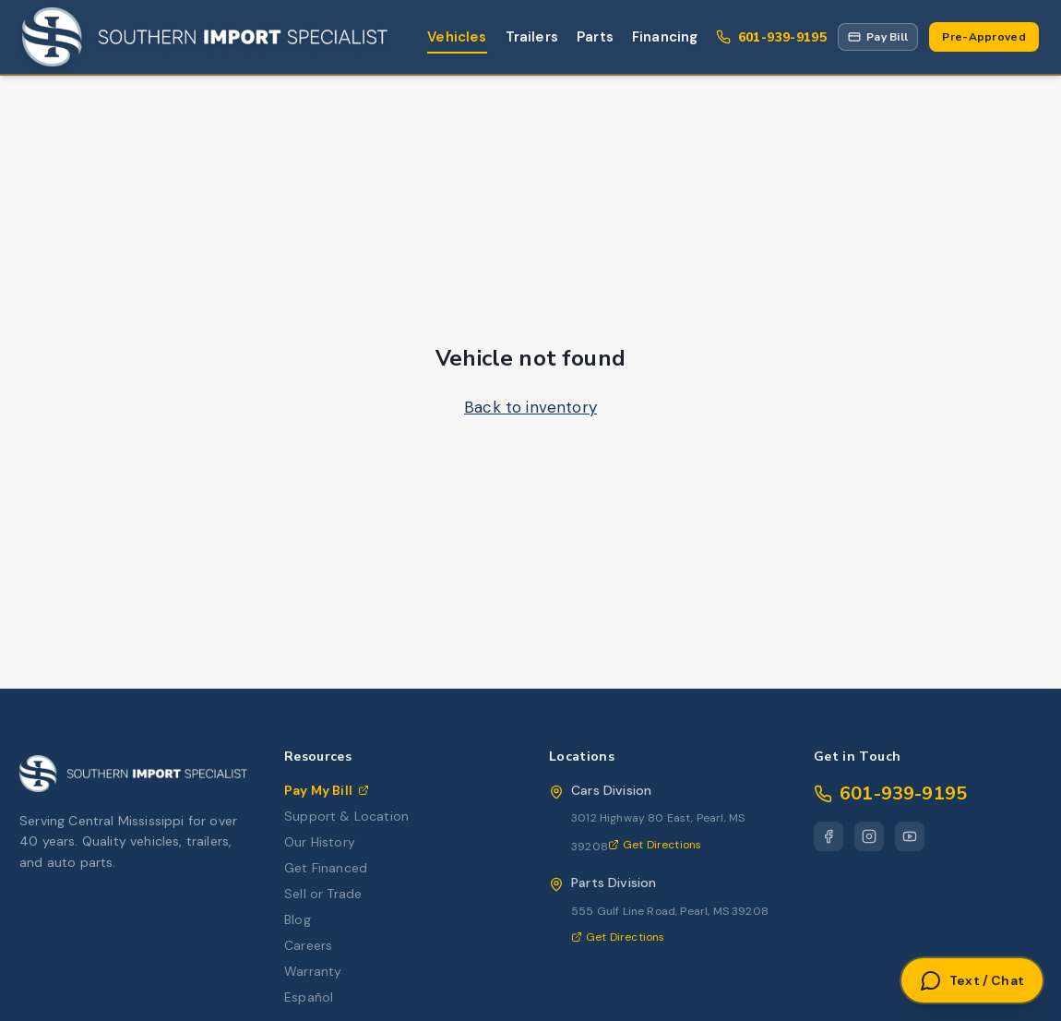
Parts (595, 37)
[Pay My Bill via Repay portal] (878, 37)
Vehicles (456, 37)
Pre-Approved (984, 37)
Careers (308, 945)
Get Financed (325, 867)
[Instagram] (869, 836)
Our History (319, 842)
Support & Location (346, 816)
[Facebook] (828, 836)
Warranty (312, 971)
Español (308, 997)
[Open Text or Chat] (972, 980)
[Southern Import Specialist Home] (204, 36)
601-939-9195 (890, 793)
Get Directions (654, 844)
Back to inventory (530, 407)
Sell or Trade (323, 893)
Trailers (532, 37)
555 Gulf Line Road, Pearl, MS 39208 (670, 911)
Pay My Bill (326, 790)
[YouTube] (909, 836)
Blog (297, 919)
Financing (665, 37)
